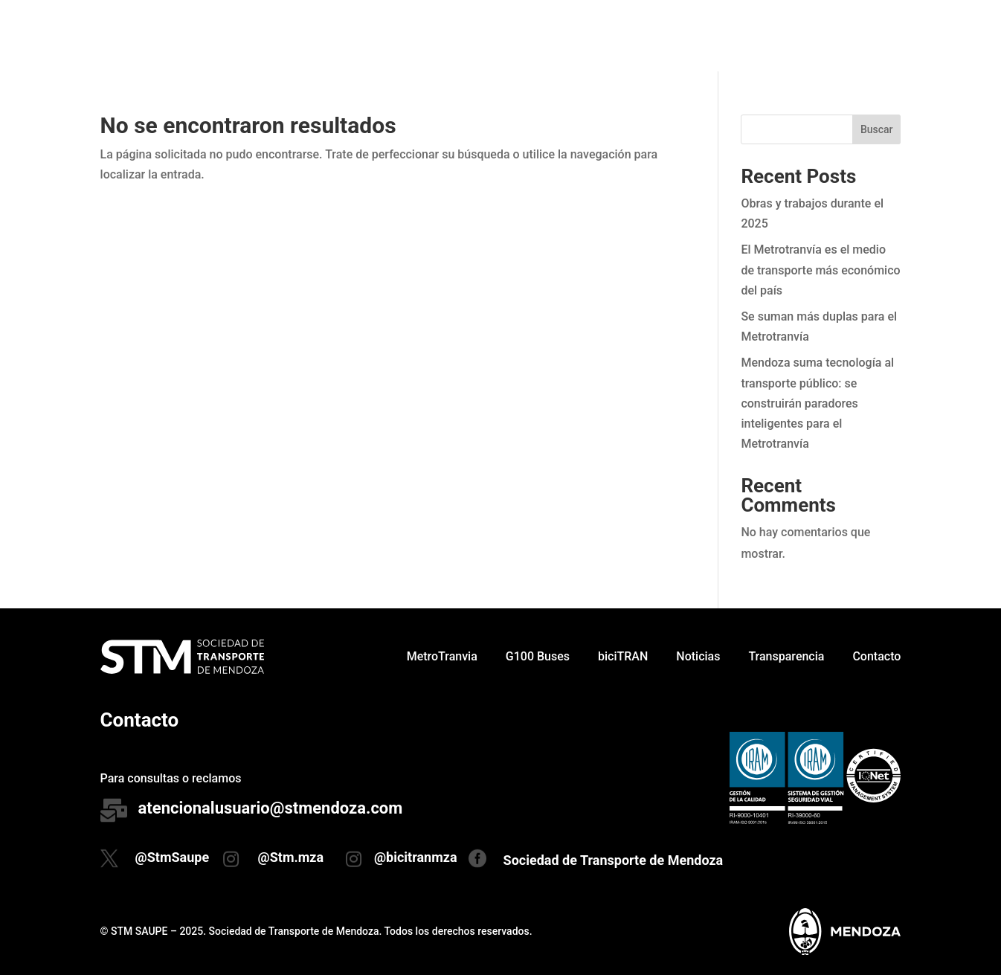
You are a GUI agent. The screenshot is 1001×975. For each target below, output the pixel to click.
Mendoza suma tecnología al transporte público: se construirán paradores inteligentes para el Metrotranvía (817, 403)
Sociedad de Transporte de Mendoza (613, 860)
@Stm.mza (291, 857)
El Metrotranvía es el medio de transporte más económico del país (820, 269)
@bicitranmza (415, 857)
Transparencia (786, 35)
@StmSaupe (172, 857)
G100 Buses (538, 35)
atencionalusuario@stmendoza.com (270, 808)
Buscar (876, 129)
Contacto (876, 35)
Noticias (698, 35)
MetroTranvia (442, 35)
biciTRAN (623, 35)
